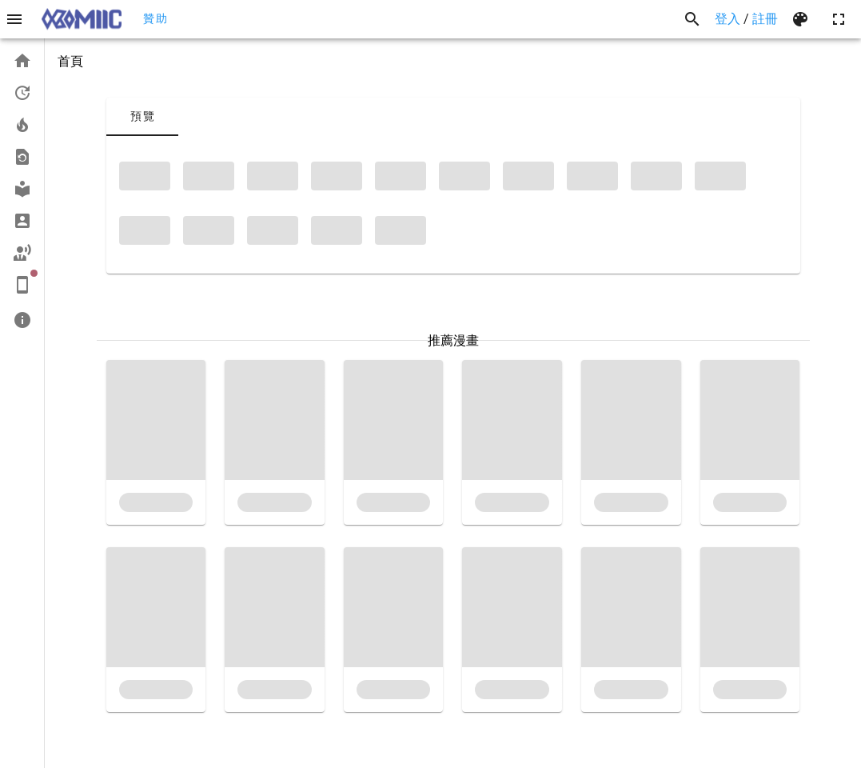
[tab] (142, 117)
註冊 (765, 18)
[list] (22, 190)
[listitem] (22, 61)
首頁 (70, 61)
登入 (727, 18)
